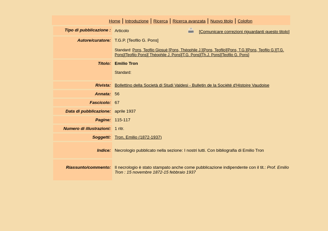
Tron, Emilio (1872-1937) (138, 137)
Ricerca (160, 21)
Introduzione (137, 21)
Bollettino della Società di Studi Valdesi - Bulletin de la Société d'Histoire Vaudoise (192, 85)
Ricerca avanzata (189, 21)
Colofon (245, 21)
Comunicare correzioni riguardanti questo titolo (244, 31)
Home (114, 21)
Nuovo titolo (221, 21)
